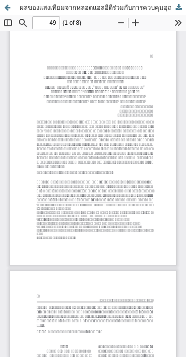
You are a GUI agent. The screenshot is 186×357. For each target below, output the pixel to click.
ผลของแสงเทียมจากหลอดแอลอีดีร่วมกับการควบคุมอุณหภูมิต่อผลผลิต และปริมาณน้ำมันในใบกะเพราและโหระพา (103, 7)
